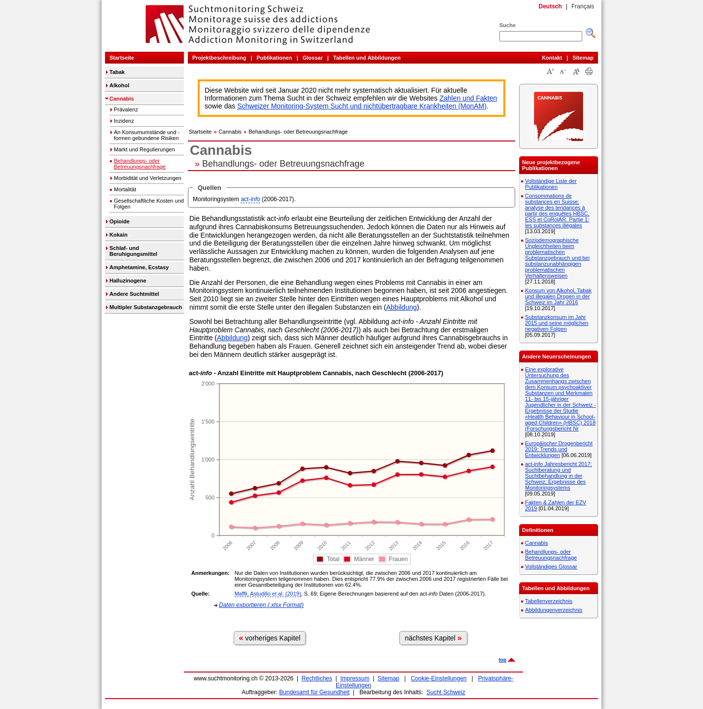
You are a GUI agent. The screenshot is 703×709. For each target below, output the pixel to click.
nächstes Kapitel (433, 638)
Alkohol (119, 85)
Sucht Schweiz (445, 692)
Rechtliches (317, 678)
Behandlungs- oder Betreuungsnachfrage (140, 164)
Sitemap (583, 58)
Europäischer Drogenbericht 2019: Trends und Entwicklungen (559, 449)
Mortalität (125, 189)
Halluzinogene (127, 281)
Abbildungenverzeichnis (553, 610)
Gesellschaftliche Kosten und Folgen (149, 204)
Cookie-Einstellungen (438, 678)
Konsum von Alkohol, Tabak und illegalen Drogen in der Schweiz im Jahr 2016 (558, 296)
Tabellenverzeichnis (548, 601)
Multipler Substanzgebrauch (145, 307)
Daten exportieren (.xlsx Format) (261, 605)
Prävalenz (126, 109)
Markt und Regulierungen (144, 149)
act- (250, 199)
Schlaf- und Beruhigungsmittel (133, 251)
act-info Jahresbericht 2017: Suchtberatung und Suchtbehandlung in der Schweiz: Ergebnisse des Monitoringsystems (558, 476)
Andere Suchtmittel (134, 294)
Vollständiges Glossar (551, 566)
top (502, 660)
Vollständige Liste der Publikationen (551, 184)
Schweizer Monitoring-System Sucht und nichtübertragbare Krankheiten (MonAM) (362, 106)
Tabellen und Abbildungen (367, 58)
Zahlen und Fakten (468, 98)
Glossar (313, 58)
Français (582, 6)
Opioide (119, 221)
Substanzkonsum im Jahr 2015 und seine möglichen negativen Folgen (556, 323)
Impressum (354, 678)
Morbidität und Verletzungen (147, 178)
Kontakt (552, 58)
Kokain (118, 235)
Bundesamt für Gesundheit (314, 692)
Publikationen (274, 58)
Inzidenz (124, 121)
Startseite (121, 58)
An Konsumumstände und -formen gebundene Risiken (146, 135)
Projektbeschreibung (219, 58)
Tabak (117, 72)
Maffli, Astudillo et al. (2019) (268, 594)
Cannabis (121, 99)
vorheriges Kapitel (270, 638)
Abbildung (401, 307)
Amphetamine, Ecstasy (139, 267)
